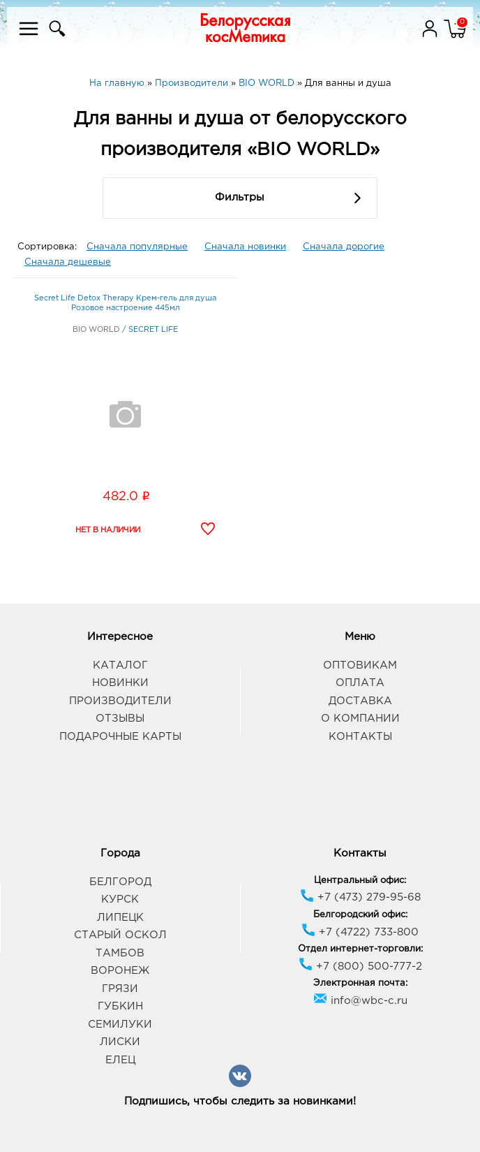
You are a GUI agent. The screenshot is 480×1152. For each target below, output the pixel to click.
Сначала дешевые (67, 262)
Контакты (360, 736)
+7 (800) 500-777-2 (360, 966)
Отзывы (120, 718)
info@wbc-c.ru (360, 1000)
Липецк (120, 917)
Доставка (360, 701)
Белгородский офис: (360, 915)
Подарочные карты (120, 736)
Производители (120, 701)
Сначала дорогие (343, 247)
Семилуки (120, 1024)
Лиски (120, 1042)
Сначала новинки (245, 247)
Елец (120, 1060)
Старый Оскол (120, 935)
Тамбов (120, 953)
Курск (120, 899)
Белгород (120, 882)
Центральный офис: (360, 880)
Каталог (120, 665)
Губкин (120, 1006)
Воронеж (120, 970)
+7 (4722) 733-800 (360, 932)
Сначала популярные (137, 247)
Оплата (360, 682)
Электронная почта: (360, 983)
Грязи (120, 988)
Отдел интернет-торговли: (360, 949)
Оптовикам (360, 665)
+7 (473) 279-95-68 (360, 897)
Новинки (120, 682)
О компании (360, 718)
